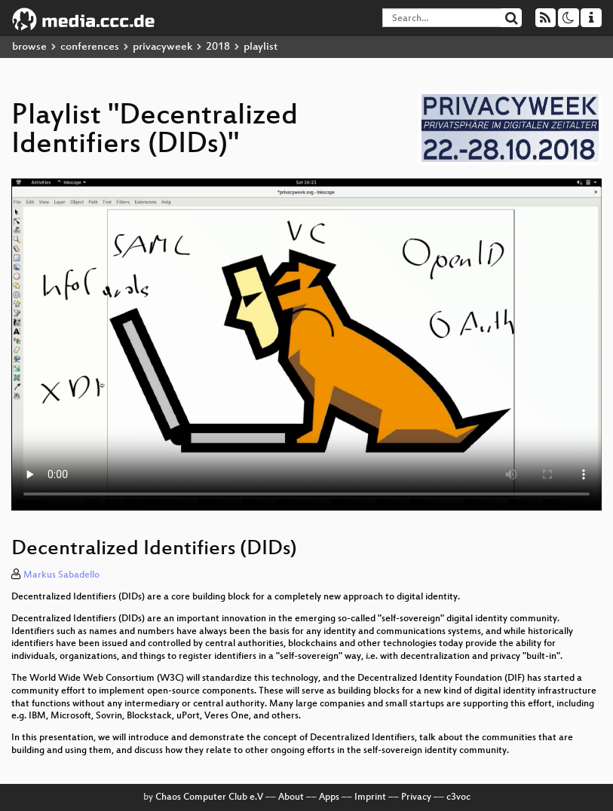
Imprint (370, 797)
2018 (218, 47)
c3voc (458, 797)
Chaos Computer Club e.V (209, 797)
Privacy (416, 797)
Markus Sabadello (61, 575)
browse (29, 47)
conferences (89, 47)
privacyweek (162, 47)
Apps (329, 797)
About (291, 797)
